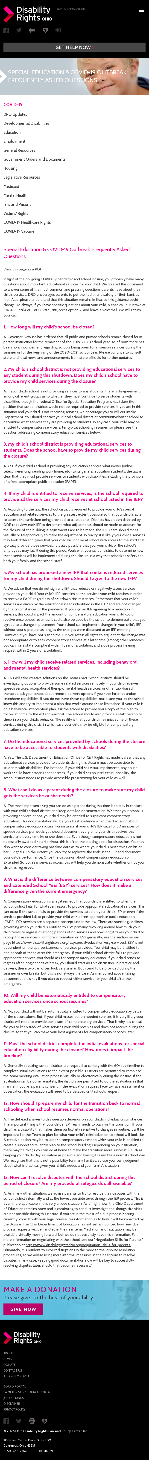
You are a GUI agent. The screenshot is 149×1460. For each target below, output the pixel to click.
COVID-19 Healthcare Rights (27, 222)
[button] (74, 47)
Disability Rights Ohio (27, 14)
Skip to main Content (71, 8)
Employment (14, 141)
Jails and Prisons (17, 204)
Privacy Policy (14, 1409)
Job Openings (13, 1398)
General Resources (19, 150)
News (7, 1359)
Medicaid (11, 186)
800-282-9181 (46, 1451)
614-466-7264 (17, 1451)
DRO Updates (15, 114)
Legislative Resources (21, 177)
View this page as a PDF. (22, 269)
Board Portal (14, 1386)
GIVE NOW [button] (23, 1309)
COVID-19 (13, 104)
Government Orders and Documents (34, 159)
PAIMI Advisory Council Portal (27, 1392)
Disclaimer (11, 1403)
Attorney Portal (17, 1376)
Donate (9, 1365)
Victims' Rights (15, 213)
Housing (10, 168)
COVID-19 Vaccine (18, 231)
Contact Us (12, 1370)
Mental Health (15, 195)
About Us (10, 1353)
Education (12, 132)
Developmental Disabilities (26, 123)
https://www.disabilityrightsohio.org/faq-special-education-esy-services (68, 942)
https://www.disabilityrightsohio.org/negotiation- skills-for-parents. (78, 1245)
